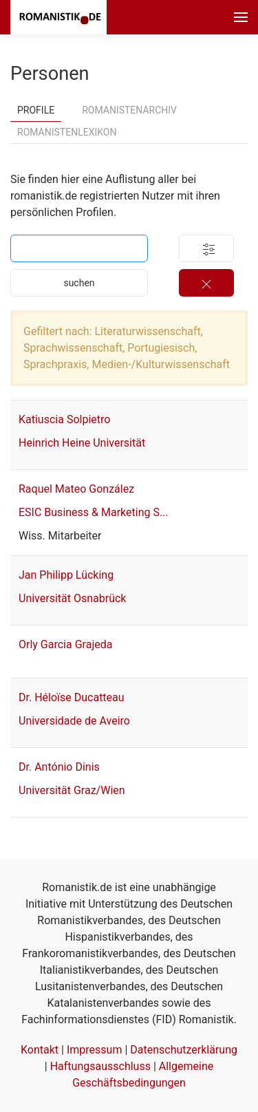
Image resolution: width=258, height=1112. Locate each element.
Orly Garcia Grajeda (65, 644)
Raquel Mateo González (76, 488)
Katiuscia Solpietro (64, 419)
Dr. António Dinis (59, 766)
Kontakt (39, 1049)
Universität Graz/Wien (72, 790)
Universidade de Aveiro (74, 720)
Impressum (94, 1049)
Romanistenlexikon (66, 132)
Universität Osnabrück (72, 598)
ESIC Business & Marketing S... (94, 512)
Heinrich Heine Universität (82, 442)
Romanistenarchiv (129, 110)
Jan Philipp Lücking (66, 574)
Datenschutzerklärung (183, 1049)
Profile (35, 110)
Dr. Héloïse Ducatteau (72, 697)
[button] (241, 17)
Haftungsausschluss (100, 1066)
